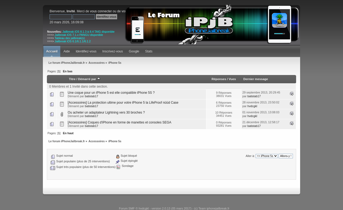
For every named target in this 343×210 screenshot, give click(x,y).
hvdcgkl (252, 106)
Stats (148, 51)
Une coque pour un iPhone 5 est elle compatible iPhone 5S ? (111, 93)
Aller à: (250, 156)
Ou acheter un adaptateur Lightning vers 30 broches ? (106, 112)
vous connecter (101, 11)
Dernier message (255, 79)
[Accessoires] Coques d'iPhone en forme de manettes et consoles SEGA (120, 122)
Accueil (52, 51)
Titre (72, 79)
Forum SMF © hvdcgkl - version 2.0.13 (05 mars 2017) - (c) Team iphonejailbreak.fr (174, 208)
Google (134, 51)
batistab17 (91, 96)
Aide (67, 51)
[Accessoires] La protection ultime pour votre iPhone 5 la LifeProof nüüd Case (123, 102)
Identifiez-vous (86, 51)
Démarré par (89, 79)
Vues (232, 79)
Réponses (219, 79)
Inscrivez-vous (112, 51)
